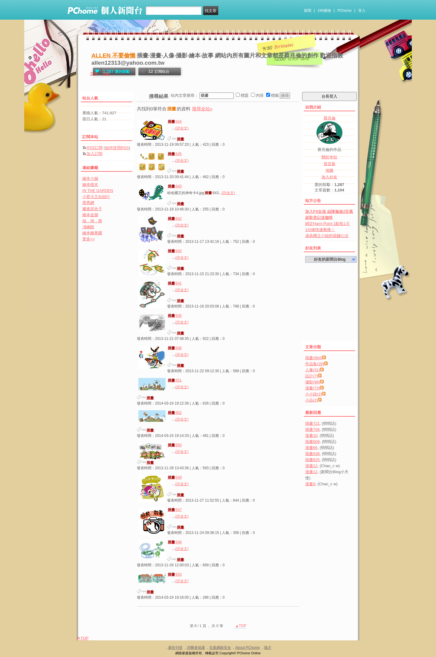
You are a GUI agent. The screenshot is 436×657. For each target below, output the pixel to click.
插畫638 (312, 453)
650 (174, 445)
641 (174, 283)
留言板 (329, 163)
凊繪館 (88, 227)
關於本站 (329, 157)
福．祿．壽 (92, 221)
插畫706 (312, 429)
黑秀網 (88, 202)
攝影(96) (312, 382)
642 (174, 218)
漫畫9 (310, 484)
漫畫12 (311, 465)
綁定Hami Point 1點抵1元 (327, 223)
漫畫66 (311, 447)
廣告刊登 (175, 648)
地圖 (329, 170)
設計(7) (311, 376)
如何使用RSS (117, 147)
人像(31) (312, 370)
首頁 (94, 73)
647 (174, 510)
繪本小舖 (90, 178)
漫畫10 (311, 435)
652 (174, 413)
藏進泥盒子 (92, 209)
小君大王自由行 (96, 196)
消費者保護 (196, 648)
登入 (361, 10)
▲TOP (240, 626)
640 (174, 251)
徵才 (267, 648)
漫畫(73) (312, 388)
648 (174, 542)
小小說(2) (313, 394)
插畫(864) (313, 358)
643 (174, 186)
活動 (106, 73)
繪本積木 (90, 184)
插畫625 (312, 459)
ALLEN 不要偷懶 (113, 55)
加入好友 (329, 177)
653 (174, 574)
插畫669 (312, 441)
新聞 (307, 10)
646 (174, 348)
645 (174, 154)
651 (174, 380)
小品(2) (311, 400)
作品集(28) (314, 364)
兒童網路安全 (220, 648)
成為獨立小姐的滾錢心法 (326, 235)
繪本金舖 (90, 215)
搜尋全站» (202, 108)
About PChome (247, 648)
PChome (344, 10)
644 (174, 121)
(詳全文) (182, 128)
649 (174, 477)
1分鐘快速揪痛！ (320, 229)
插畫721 (312, 423)
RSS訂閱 (95, 147)
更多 (88, 239)
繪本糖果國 (92, 233)
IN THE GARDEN (97, 190)
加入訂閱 (94, 153)
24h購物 (324, 10)
